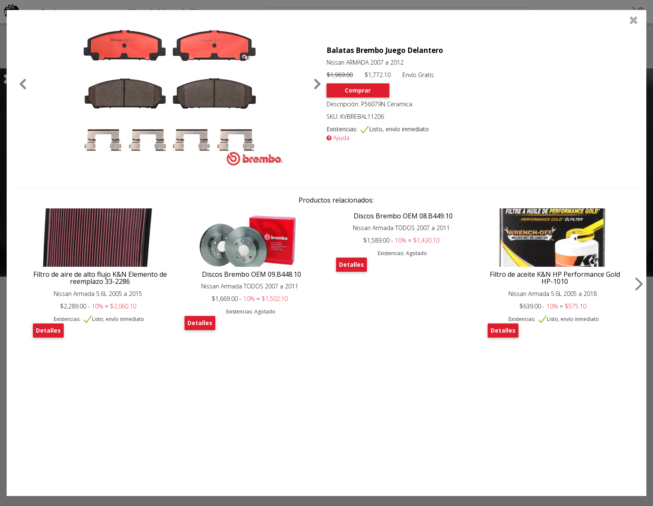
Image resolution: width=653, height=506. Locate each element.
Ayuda (337, 138)
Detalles (48, 330)
